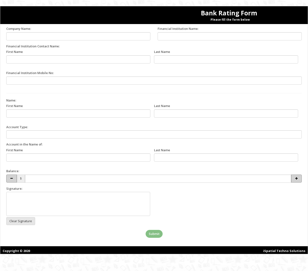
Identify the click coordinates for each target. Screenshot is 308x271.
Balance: (12, 171)
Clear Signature (20, 221)
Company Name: (18, 28)
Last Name (162, 52)
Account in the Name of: (24, 144)
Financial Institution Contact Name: (33, 46)
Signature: (14, 188)
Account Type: (17, 127)
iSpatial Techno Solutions (284, 251)
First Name (14, 52)
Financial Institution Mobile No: (30, 73)
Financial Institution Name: (178, 28)
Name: (11, 100)
